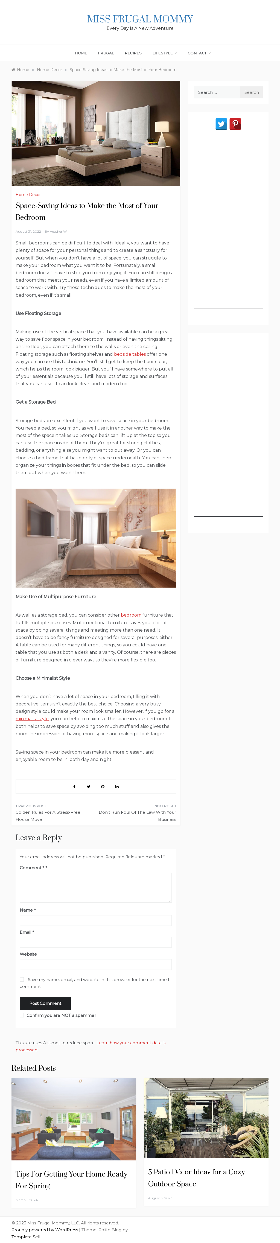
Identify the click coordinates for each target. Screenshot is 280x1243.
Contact (199, 53)
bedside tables (130, 354)
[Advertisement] (228, 226)
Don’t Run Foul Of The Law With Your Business (137, 816)
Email (27, 932)
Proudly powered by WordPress (45, 1229)
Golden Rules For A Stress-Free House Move (48, 816)
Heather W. (59, 231)
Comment (32, 867)
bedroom (131, 615)
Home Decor (28, 194)
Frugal (106, 53)
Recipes (133, 53)
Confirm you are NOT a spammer (58, 1015)
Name (28, 910)
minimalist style (32, 718)
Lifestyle (164, 53)
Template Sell (25, 1236)
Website (28, 954)
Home (81, 53)
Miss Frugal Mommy (140, 20)
